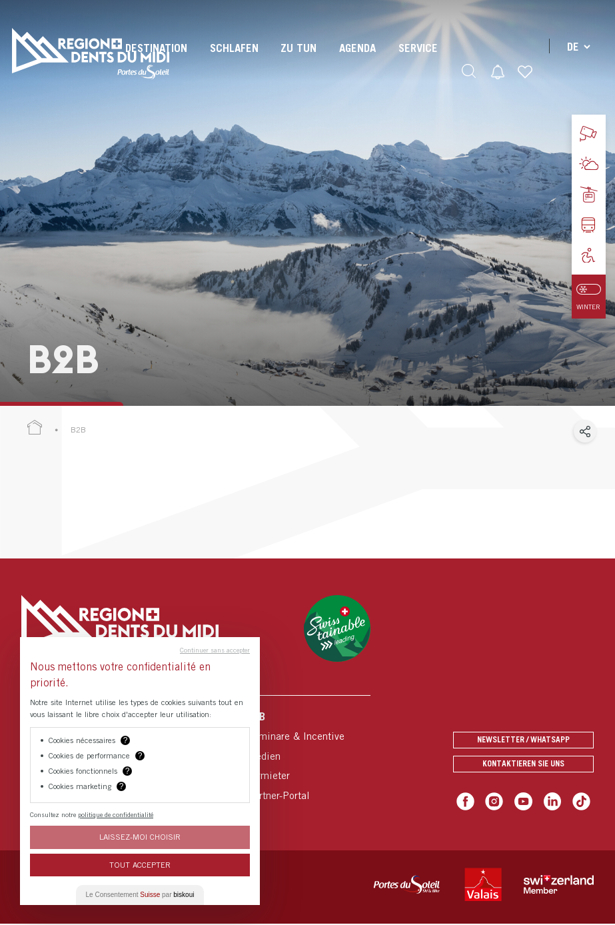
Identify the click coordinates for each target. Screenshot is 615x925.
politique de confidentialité (115, 814)
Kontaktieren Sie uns (523, 764)
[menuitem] (232, 60)
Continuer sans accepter (215, 650)
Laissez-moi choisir (140, 837)
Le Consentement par (140, 894)
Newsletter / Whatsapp (523, 735)
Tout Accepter (140, 865)
